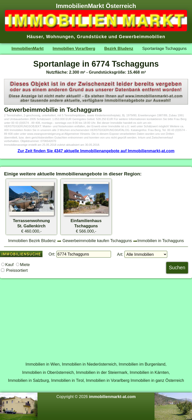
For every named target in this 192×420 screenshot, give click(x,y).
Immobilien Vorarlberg (74, 48)
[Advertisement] (96, 317)
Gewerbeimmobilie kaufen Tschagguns (97, 240)
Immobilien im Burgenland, (142, 364)
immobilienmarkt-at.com (112, 396)
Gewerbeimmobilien (142, 36)
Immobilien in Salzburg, (29, 380)
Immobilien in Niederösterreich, (90, 364)
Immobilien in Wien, (43, 364)
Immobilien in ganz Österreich (157, 380)
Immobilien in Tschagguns (161, 240)
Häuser (35, 36)
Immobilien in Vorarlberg (108, 380)
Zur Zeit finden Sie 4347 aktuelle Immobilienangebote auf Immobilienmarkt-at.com (96, 150)
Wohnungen (60, 36)
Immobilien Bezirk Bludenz (32, 240)
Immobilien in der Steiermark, (102, 372)
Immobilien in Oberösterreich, (48, 372)
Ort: (51, 254)
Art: (120, 254)
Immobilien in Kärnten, (150, 372)
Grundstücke (92, 36)
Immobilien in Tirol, (68, 380)
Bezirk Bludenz (118, 48)
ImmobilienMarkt (28, 48)
